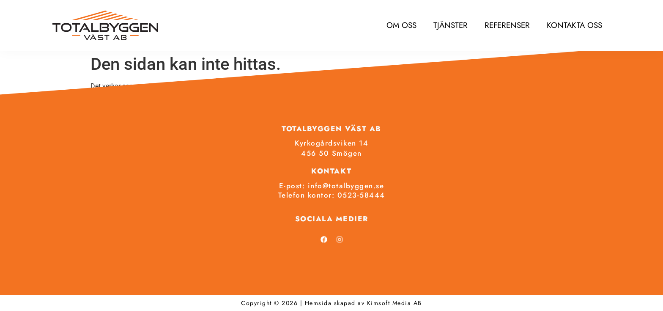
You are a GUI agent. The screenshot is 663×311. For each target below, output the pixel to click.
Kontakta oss (574, 25)
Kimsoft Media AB (394, 303)
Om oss (401, 25)
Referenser (507, 25)
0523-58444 (361, 195)
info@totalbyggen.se (346, 186)
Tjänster (450, 25)
